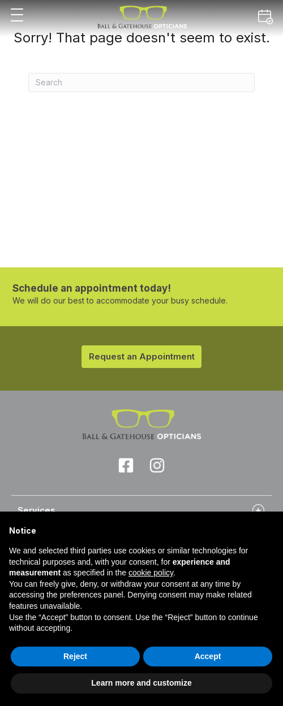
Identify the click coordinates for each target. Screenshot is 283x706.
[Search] (141, 82)
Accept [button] (208, 656)
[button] (17, 15)
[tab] (141, 510)
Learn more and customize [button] (141, 682)
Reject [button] (75, 656)
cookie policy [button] (150, 572)
